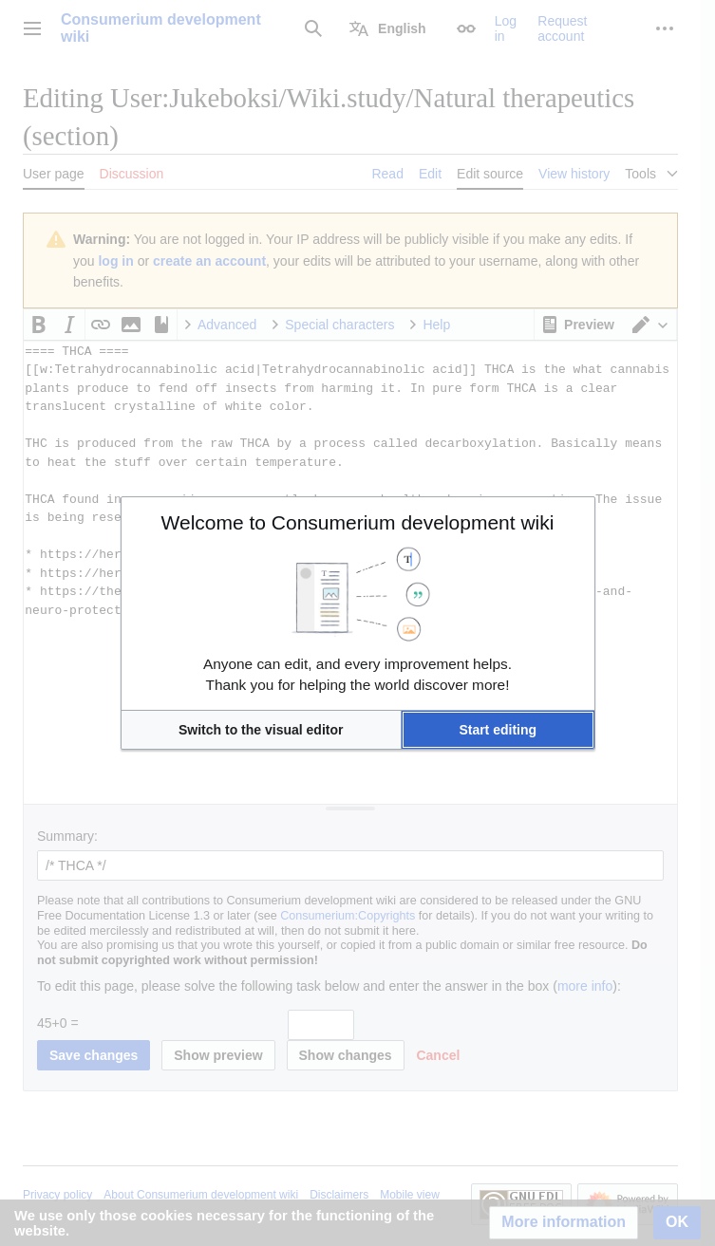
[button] (261, 730)
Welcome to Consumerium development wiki (358, 522)
